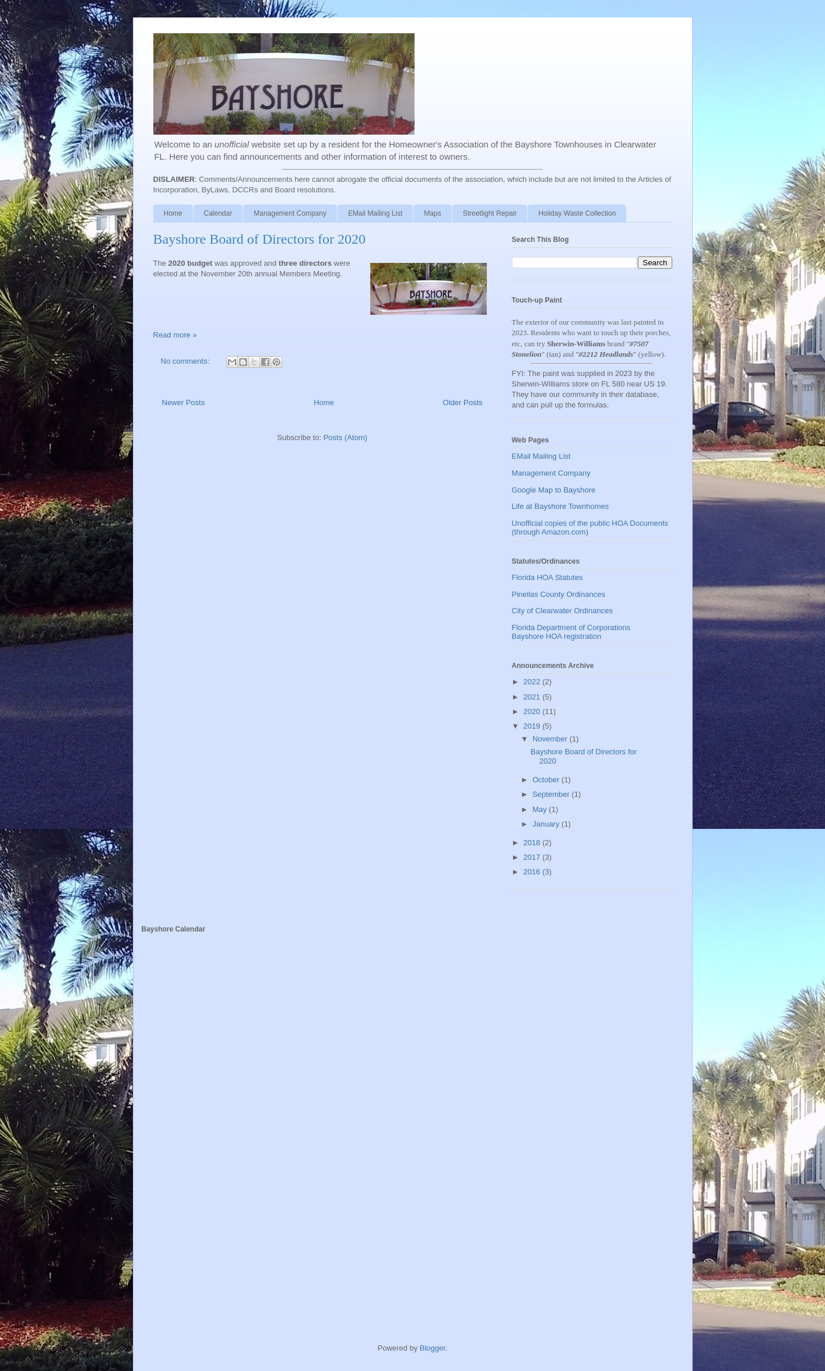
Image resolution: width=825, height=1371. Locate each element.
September (551, 794)
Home (173, 213)
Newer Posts (183, 402)
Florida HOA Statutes (547, 577)
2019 (533, 726)
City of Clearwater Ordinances (562, 610)
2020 (533, 711)
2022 (533, 681)
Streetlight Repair (490, 213)
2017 (533, 857)
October (546, 779)
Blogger (432, 1348)
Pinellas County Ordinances (558, 594)
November (551, 738)
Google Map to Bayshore (554, 490)
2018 (533, 842)
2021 (533, 696)
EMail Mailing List (375, 213)
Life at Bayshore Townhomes (560, 506)
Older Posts (463, 402)
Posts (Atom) (345, 437)
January (546, 824)
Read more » (175, 335)
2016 (533, 871)
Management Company (290, 213)
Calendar (218, 213)
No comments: (186, 361)
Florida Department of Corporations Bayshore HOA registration (571, 632)
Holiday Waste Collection (577, 213)
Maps (432, 213)
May (540, 809)
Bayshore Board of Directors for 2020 (259, 239)
